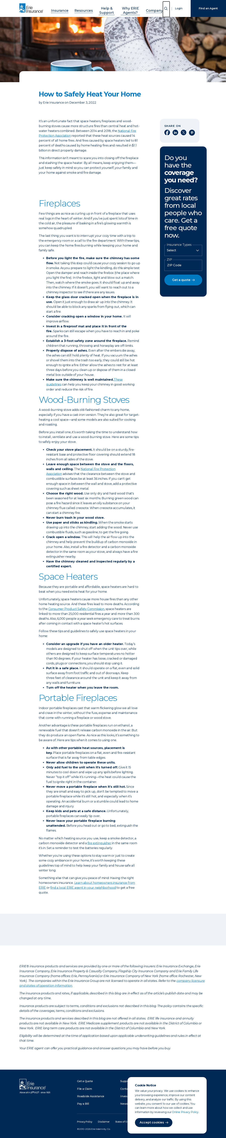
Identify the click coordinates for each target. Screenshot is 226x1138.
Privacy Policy (84, 1121)
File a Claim (84, 1088)
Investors (126, 1096)
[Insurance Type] (183, 250)
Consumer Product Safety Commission (76, 609)
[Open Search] (166, 9)
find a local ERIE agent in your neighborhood (83, 887)
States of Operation (125, 1121)
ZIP (169, 259)
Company (156, 8)
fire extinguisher (99, 843)
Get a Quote (85, 1081)
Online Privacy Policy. (185, 1112)
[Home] (32, 8)
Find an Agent (208, 8)
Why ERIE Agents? (131, 8)
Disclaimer (104, 1121)
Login (178, 8)
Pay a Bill (83, 1103)
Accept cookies (152, 1122)
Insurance (58, 8)
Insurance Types (179, 244)
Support (125, 1081)
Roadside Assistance (90, 1096)
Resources (78, 8)
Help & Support (101, 8)
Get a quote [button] (181, 280)
